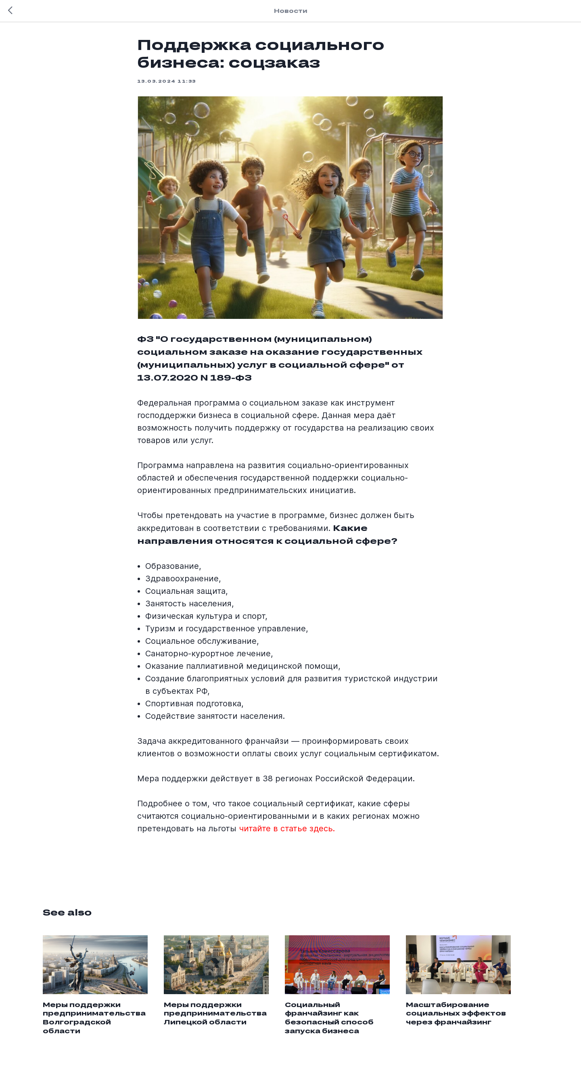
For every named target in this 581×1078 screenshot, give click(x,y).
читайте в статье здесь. (287, 831)
